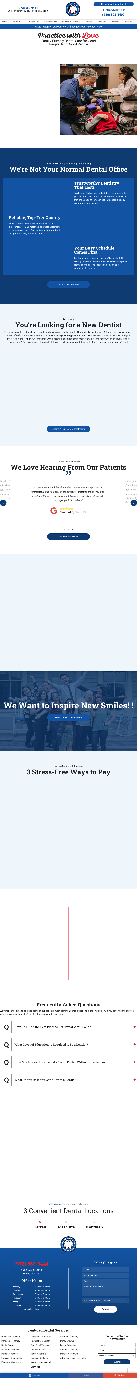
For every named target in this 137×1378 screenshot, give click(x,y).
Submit (105, 1309)
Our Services (33, 22)
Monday (16, 1286)
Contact (115, 22)
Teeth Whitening (38, 1353)
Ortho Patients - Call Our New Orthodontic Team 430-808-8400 (68, 27)
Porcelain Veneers (9, 1353)
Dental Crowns (67, 1340)
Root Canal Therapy (40, 1345)
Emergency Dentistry (11, 1362)
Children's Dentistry (69, 1336)
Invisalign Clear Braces (11, 1358)
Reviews (89, 22)
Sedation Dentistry (39, 1358)
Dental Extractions (68, 1345)
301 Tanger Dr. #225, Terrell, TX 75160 (28, 11)
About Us (17, 22)
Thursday (17, 1298)
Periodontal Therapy (10, 1340)
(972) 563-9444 (28, 8)
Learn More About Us (68, 284)
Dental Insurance (71, 22)
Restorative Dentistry (40, 1340)
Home (4, 22)
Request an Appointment (113, 4)
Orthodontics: (113, 12)
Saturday (17, 1305)
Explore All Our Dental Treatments (68, 429)
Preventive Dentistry (10, 1336)
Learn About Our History (30, 127)
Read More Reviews (68, 536)
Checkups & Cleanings (41, 1336)
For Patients (50, 22)
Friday (15, 1301)
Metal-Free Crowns (69, 1353)
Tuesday (16, 1290)
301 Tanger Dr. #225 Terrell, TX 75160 (31, 1271)
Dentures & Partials (10, 1349)
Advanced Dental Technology (73, 1358)
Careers (102, 22)
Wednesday (18, 1294)
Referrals (130, 22)
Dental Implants (38, 1349)
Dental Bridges (8, 1345)
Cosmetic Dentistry (69, 1349)
